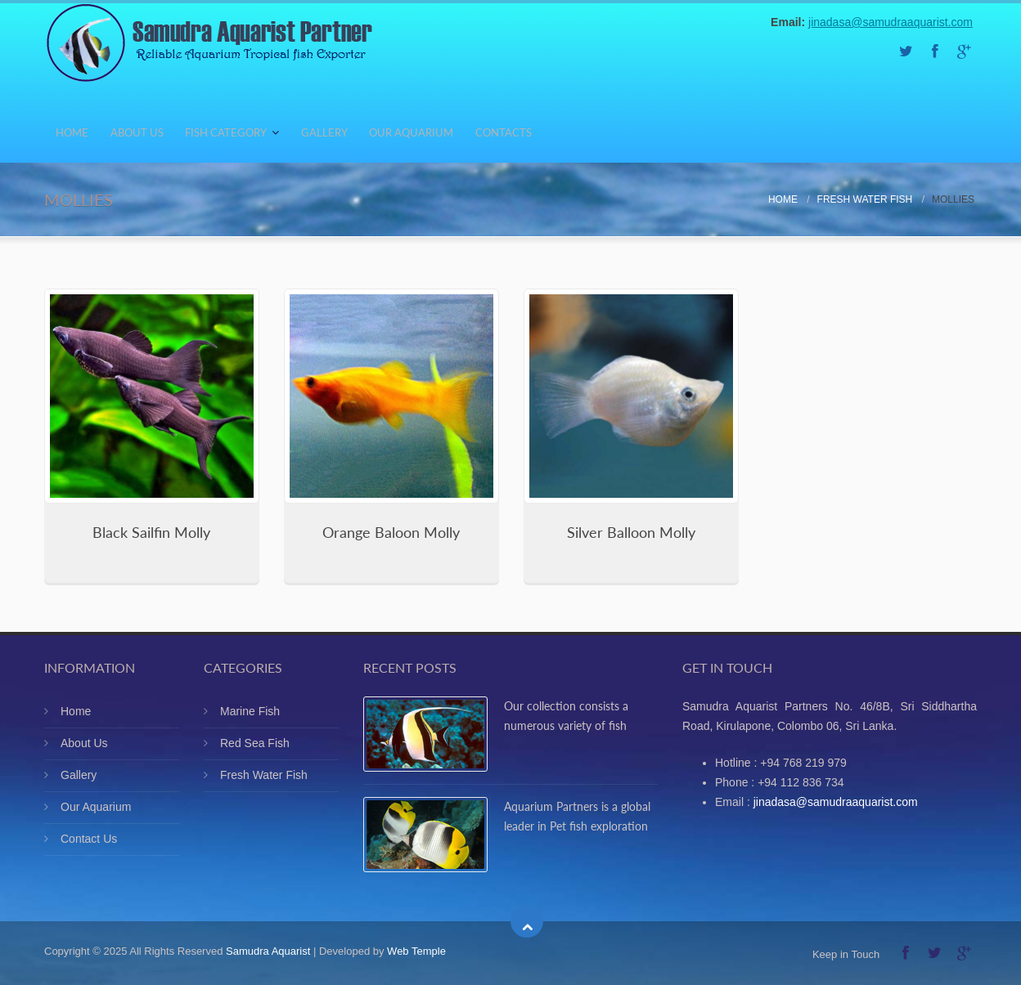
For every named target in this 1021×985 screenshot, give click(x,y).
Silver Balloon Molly (631, 532)
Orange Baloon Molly (391, 532)
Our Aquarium (492, 135)
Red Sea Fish (255, 743)
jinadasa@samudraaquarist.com (890, 22)
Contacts (602, 135)
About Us (162, 135)
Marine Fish (250, 711)
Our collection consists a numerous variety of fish (566, 715)
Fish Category (271, 135)
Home (80, 135)
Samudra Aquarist (268, 951)
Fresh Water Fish (865, 199)
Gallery (387, 135)
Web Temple (416, 951)
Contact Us (89, 838)
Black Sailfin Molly (151, 532)
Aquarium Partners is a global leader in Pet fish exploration (577, 816)
